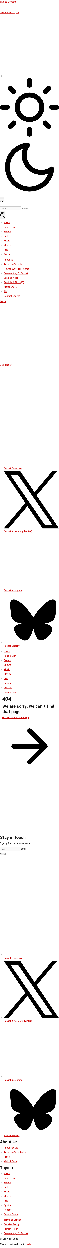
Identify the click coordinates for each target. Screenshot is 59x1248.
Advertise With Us (13, 264)
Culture (7, 236)
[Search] (10, 208)
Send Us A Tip (11, 277)
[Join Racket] (6, 12)
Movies (7, 245)
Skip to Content (8, 1)
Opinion (7, 683)
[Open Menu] (2, 200)
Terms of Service (12, 1219)
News (7, 222)
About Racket (11, 1147)
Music (7, 240)
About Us (8, 259)
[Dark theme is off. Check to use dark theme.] (1, 76)
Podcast (8, 254)
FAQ (6, 291)
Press (7, 1156)
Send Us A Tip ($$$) (14, 282)
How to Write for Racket (16, 268)
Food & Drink (10, 227)
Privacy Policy (11, 1228)
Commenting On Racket (16, 273)
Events (7, 231)
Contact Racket (12, 296)
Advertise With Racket (15, 1152)
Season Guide (11, 692)
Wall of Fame (10, 1161)
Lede (28, 1244)
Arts (6, 249)
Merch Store (10, 287)
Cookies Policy (11, 1224)
